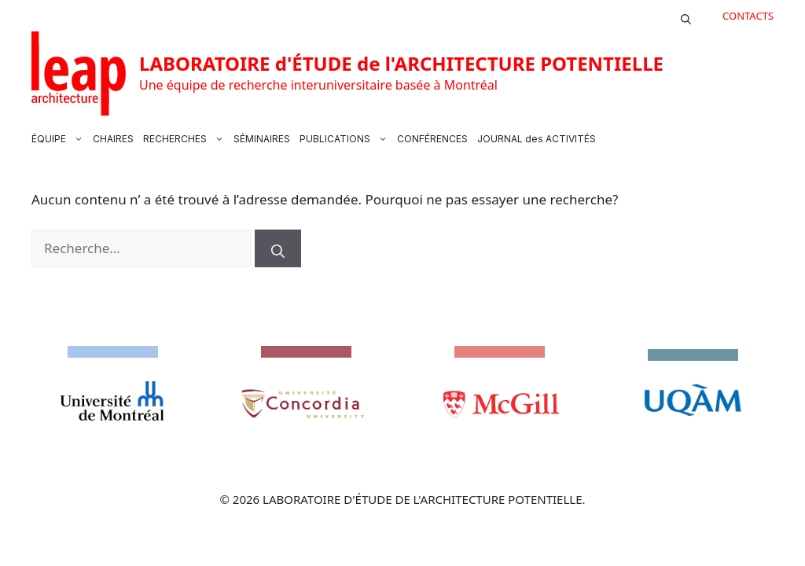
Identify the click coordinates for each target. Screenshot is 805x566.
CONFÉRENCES (432, 139)
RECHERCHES (186, 139)
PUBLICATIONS (346, 139)
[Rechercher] (278, 248)
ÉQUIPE (59, 139)
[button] (686, 15)
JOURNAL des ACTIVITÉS (536, 139)
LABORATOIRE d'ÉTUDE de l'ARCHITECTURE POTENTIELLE (401, 63)
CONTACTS (748, 16)
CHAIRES (113, 139)
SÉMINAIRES (261, 139)
